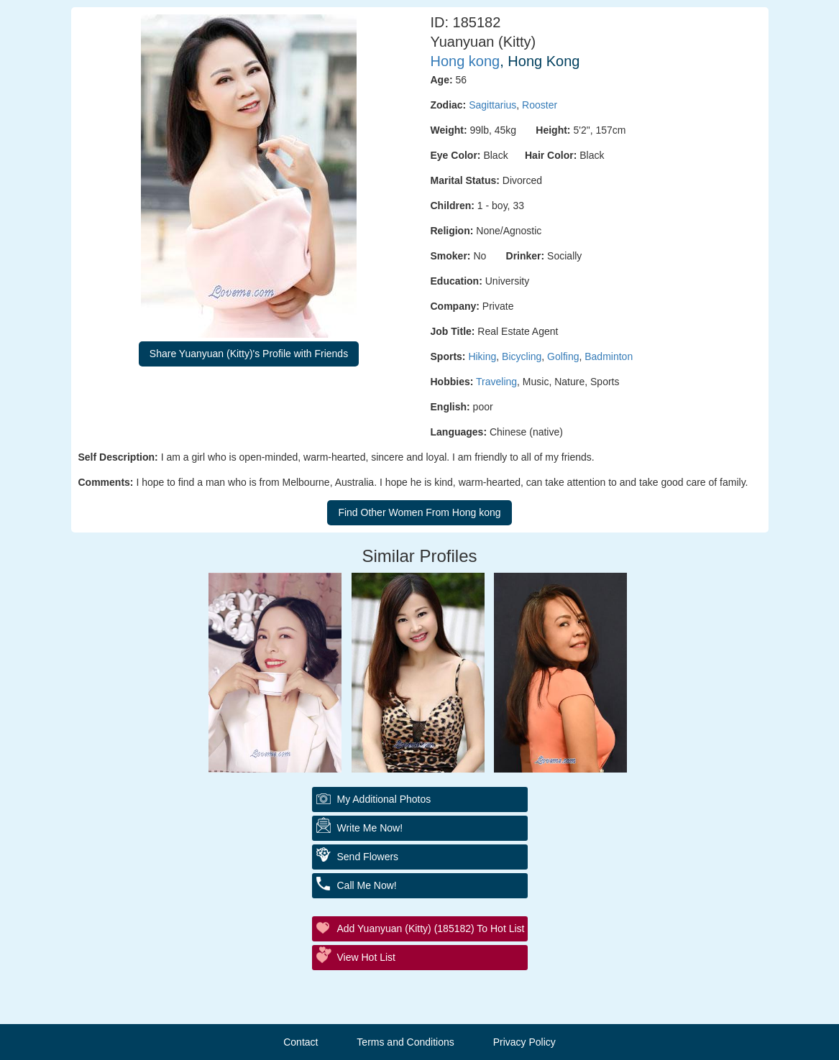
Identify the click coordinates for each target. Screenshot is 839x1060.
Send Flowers (368, 856)
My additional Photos (384, 799)
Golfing (563, 356)
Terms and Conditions (405, 1042)
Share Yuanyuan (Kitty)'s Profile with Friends (249, 353)
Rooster (539, 105)
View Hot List (366, 957)
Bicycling (521, 356)
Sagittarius (492, 105)
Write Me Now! (370, 828)
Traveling (496, 381)
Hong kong (465, 61)
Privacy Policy (524, 1042)
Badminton (608, 356)
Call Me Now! (367, 885)
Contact (300, 1042)
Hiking (482, 356)
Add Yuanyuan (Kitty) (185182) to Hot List (431, 928)
